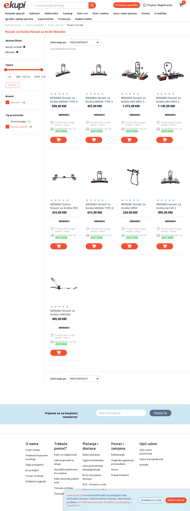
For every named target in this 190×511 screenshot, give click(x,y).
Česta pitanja (61, 493)
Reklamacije (118, 454)
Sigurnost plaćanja (93, 460)
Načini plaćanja (91, 454)
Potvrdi (12, 85)
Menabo (12, 52)
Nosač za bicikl (16, 47)
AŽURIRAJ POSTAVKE (151, 500)
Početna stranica (13, 25)
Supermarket (45, 19)
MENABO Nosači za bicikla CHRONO (62, 312)
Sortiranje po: (58, 42)
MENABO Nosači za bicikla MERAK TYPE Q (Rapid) (100, 206)
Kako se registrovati (65, 454)
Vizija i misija (33, 449)
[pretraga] (92, 5)
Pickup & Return (120, 475)
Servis (114, 469)
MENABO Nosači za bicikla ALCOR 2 (168, 206)
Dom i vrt (82, 13)
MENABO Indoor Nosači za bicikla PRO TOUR (64, 206)
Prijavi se (160, 413)
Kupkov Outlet (83, 19)
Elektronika (51, 13)
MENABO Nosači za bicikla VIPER (133, 206)
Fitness (146, 13)
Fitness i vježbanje (35, 25)
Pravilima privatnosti (90, 502)
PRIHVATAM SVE (176, 500)
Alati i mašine (101, 13)
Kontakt (144, 464)
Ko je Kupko (32, 470)
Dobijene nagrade (36, 481)
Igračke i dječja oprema (19, 19)
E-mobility (160, 13)
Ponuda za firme (63, 488)
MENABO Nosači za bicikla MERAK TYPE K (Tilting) (64, 99)
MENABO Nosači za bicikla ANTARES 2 (168, 99)
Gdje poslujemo (34, 464)
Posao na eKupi (34, 475)
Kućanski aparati (15, 13)
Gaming (67, 13)
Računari (35, 13)
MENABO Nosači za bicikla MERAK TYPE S (99, 99)
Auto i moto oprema (125, 13)
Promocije (64, 19)
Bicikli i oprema (55, 25)
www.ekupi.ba (75, 495)
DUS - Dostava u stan (94, 484)
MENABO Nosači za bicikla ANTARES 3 (133, 99)
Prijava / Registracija (157, 5)
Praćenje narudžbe (127, 5)
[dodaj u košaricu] (58, 140)
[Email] (121, 413)
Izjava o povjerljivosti (151, 459)
